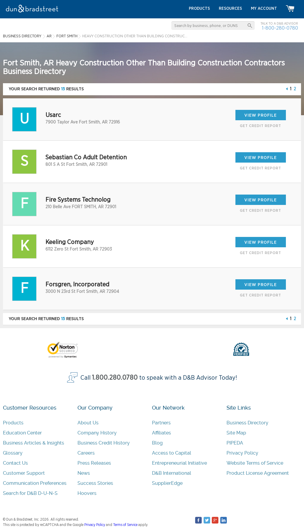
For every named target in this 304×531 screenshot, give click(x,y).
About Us (88, 423)
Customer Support (24, 473)
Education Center (22, 433)
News (83, 473)
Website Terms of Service (255, 463)
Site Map (236, 433)
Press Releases (94, 463)
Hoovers (86, 493)
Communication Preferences (34, 483)
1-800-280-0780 (280, 28)
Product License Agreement (258, 473)
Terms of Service (125, 525)
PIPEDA (235, 443)
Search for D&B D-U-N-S (30, 493)
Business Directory (247, 423)
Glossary (13, 453)
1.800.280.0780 (115, 377)
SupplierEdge (167, 483)
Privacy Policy (242, 453)
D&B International (171, 473)
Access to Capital (171, 453)
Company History (97, 433)
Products (13, 423)
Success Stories (95, 483)
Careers (86, 453)
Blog (157, 443)
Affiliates (161, 433)
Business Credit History (103, 443)
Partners (161, 423)
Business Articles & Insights (33, 443)
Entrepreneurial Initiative (179, 463)
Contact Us (15, 463)
